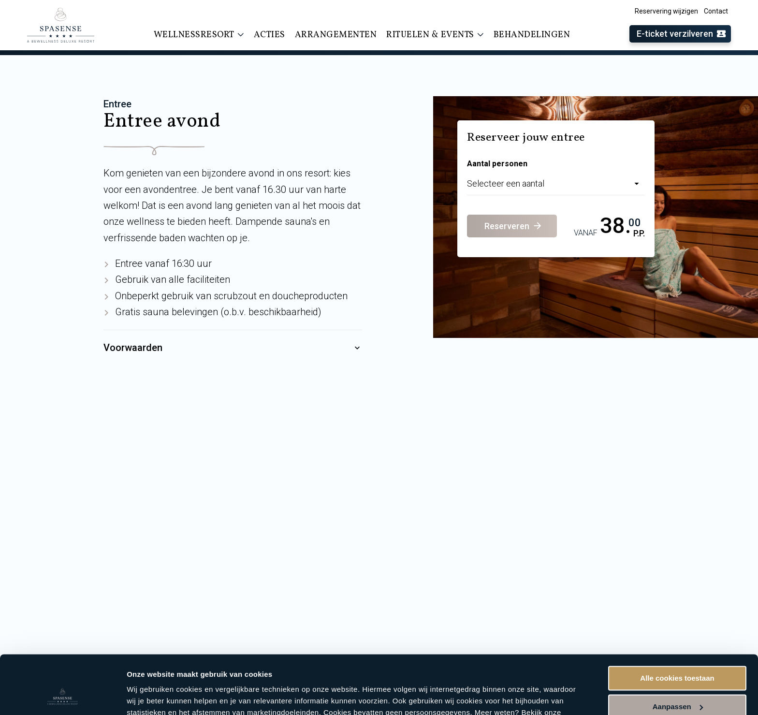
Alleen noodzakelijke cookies (677, 680)
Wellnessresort (199, 35)
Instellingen (147, 696)
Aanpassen (678, 651)
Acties (269, 35)
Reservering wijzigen (666, 11)
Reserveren (513, 226)
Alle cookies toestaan (677, 623)
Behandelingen (532, 35)
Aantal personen (497, 164)
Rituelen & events (435, 35)
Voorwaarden (232, 348)
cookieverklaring (157, 669)
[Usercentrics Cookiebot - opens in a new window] (62, 696)
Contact (716, 11)
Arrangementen (336, 35)
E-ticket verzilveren (682, 34)
